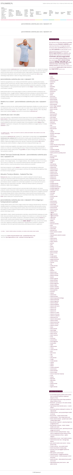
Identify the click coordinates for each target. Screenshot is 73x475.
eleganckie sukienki (54, 139)
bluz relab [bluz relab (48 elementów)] (62, 42)
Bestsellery (52, 86)
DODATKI (52, 135)
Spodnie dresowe (54, 281)
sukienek (14, 111)
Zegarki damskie (53, 386)
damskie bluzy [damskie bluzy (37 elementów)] (51, 47)
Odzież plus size (53, 240)
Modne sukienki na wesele (56, 231)
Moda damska (53, 227)
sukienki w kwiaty (54, 320)
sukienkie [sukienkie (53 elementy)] (55, 65)
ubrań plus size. (34, 111)
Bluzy (51, 110)
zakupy (51, 382)
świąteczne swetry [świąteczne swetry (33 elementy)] (62, 69)
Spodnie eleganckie (54, 283)
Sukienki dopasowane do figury (57, 298)
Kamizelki (52, 157)
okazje (31, 86)
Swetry (51, 327)
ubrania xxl (7, 133)
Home (51, 148)
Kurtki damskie (53, 201)
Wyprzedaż (52, 378)
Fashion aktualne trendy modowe (57, 144)
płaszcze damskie (54, 251)
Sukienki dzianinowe (54, 299)
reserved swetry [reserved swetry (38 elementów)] (55, 60)
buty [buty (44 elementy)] (53, 46)
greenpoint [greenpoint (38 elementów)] (67, 47)
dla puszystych (17, 132)
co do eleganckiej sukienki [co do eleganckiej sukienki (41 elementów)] (65, 46)
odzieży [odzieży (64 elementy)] (61, 58)
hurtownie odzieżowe (55, 151)
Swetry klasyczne (54, 331)
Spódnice (52, 270)
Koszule (52, 194)
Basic (51, 85)
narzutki (52, 233)
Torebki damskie (53, 361)
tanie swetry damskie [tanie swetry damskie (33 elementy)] (52, 67)
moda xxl (22, 132)
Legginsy (52, 212)
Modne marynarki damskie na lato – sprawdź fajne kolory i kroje (21, 235)
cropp (51, 130)
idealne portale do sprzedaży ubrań (58, 152)
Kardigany (52, 160)
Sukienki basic (53, 294)
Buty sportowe (53, 128)
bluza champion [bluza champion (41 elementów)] (57, 42)
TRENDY (52, 364)
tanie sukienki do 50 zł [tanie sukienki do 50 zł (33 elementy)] (68, 65)
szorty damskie (53, 340)
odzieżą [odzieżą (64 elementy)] (65, 58)
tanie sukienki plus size (38, 132)
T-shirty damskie (53, 349)
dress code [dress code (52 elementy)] (57, 47)
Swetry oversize (53, 333)
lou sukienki (24, 231)
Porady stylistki (53, 256)
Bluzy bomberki (53, 114)
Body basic (52, 122)
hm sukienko (18, 231)
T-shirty (51, 348)
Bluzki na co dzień (54, 102)
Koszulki (52, 198)
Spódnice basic (53, 272)
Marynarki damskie (54, 223)
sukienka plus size (15, 69)
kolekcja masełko (54, 170)
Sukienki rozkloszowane (55, 319)
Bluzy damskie (53, 115)
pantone (52, 243)
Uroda (51, 375)
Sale (51, 264)
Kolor (38, 74)
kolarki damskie (53, 165)
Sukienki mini (53, 311)
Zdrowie (52, 385)
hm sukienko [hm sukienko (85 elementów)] (56, 49)
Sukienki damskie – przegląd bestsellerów (59, 454)
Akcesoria (52, 78)
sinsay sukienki (36, 231)
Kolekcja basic (53, 167)
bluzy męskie (53, 117)
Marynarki (52, 222)
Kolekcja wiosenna (54, 175)
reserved (52, 262)
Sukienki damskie (54, 296)
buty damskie (53, 127)
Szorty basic (52, 338)
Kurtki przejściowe (54, 206)
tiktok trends (53, 352)
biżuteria (42, 217)
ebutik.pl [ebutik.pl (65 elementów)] (62, 47)
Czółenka (52, 131)
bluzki (2, 196)
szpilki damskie (53, 346)
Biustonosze (53, 91)
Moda (3, 231)
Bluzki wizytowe (53, 104)
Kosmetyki (52, 193)
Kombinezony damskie (55, 180)
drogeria (52, 138)
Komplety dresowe (54, 185)
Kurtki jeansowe (53, 202)
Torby (51, 356)
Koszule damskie (54, 196)
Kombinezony (53, 178)
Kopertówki (52, 191)
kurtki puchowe (53, 207)
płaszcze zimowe (53, 252)
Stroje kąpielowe (53, 290)
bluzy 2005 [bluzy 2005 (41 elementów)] (67, 42)
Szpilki (51, 344)
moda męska (53, 228)
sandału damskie (54, 265)
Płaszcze (52, 249)
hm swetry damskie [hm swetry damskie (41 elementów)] (63, 49)
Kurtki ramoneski (54, 209)
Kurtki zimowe (53, 210)
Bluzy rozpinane (53, 119)
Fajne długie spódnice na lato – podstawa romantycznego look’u (19, 237)
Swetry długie (53, 330)
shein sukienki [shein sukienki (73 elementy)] (62, 60)
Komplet (52, 181)
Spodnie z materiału (54, 288)
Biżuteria (52, 93)
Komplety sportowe (54, 190)
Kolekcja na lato (53, 172)
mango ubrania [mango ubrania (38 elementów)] (60, 54)
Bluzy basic (52, 112)
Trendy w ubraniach (54, 367)
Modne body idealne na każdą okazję (58, 448)
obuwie (51, 236)
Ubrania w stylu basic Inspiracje (57, 373)
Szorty (51, 336)
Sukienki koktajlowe (54, 304)
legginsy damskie (54, 214)
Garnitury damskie (54, 146)
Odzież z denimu (53, 241)
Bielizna (52, 88)
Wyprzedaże (53, 380)
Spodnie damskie (54, 280)
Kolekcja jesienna (54, 169)
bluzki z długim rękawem (55, 106)
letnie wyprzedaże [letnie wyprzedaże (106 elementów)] (55, 53)
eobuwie (52, 141)
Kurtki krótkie (53, 204)
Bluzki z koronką (53, 109)
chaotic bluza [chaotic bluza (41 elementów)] (56, 46)
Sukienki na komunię (54, 314)
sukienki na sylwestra (54, 315)
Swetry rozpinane (54, 335)
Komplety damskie (54, 183)
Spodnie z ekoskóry (54, 286)
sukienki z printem (54, 325)
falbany (39, 122)
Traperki (52, 362)
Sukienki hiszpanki (54, 302)
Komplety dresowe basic (55, 186)
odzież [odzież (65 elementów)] (57, 58)
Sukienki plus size (5, 132)
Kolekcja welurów (54, 173)
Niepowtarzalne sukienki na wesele (57, 235)
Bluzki (51, 94)
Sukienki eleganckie (54, 301)
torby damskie (53, 357)
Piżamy (51, 246)
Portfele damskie (54, 257)
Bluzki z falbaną (53, 107)
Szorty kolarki (53, 343)
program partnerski (54, 259)
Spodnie (52, 277)
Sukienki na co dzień (54, 312)
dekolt (23, 149)
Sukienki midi (53, 309)
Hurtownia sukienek (54, 149)
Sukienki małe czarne (54, 306)
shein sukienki (30, 231)
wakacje (52, 377)
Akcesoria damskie (54, 80)
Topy (51, 354)
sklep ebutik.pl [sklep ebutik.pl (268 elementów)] (61, 61)
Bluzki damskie (53, 98)
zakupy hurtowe (53, 383)
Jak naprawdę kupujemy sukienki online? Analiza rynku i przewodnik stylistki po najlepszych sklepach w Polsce (60, 396)
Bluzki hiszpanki (53, 99)
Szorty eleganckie (54, 341)
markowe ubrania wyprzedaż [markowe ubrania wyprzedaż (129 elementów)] (59, 56)
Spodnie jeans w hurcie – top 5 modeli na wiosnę (60, 438)
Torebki (51, 359)
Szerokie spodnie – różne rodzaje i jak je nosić (60, 417)
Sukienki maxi (53, 307)
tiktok (51, 351)
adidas (51, 77)
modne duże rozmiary (28, 132)
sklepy (51, 269)
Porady (51, 254)
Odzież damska (53, 238)
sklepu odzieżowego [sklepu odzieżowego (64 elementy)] (60, 64)
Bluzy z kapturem (54, 120)
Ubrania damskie (54, 370)
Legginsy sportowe (54, 215)
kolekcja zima (53, 177)
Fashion (52, 143)
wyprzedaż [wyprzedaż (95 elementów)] (55, 69)
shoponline (52, 267)
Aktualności (52, 81)
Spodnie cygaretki (54, 278)
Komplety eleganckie (54, 188)
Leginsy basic (53, 217)
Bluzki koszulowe (54, 101)
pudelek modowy (54, 260)
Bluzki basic (52, 96)
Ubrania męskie (53, 372)
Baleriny (52, 83)
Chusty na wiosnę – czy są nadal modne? (59, 446)
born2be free (53, 123)
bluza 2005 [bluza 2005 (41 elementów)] (51, 42)
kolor (40, 141)
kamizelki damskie (54, 159)
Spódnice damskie (54, 273)
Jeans (51, 154)
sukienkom (39, 117)
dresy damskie (53, 136)
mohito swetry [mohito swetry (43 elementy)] (52, 58)
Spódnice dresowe (54, 275)
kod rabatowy (53, 164)
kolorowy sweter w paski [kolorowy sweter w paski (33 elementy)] (64, 51)
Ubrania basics (53, 369)
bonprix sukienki (12, 231)
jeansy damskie (53, 156)
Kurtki (51, 199)
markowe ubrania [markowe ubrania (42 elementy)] (66, 54)
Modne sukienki (4, 119)
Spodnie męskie (53, 285)
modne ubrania (27, 220)
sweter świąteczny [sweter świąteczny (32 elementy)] (61, 65)
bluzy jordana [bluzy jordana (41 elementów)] (55, 44)
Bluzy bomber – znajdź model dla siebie (58, 415)
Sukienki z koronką (54, 323)
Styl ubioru (52, 291)
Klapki (51, 162)
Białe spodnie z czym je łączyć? (56, 452)
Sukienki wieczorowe (54, 322)
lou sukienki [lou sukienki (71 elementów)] (64, 53)
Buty (51, 125)
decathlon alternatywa (55, 133)
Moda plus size (4, 177)
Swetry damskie (53, 328)
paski (51, 244)
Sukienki (52, 293)
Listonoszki (52, 219)
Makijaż (51, 220)
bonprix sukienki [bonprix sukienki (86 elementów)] (63, 44)
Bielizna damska (53, 89)
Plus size (52, 248)
